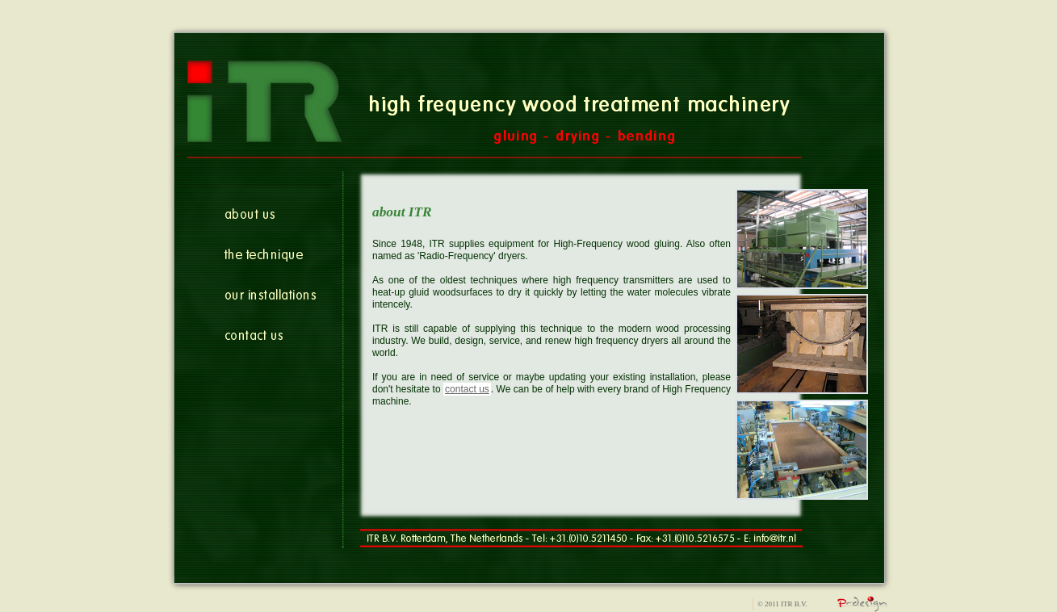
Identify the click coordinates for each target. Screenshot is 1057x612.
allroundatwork (862, 604)
